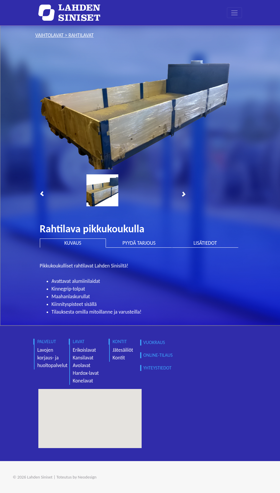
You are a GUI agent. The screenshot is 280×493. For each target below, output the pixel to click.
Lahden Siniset (40, 477)
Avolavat (82, 365)
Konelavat (83, 381)
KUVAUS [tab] (72, 243)
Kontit (119, 358)
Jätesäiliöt (123, 350)
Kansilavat (83, 358)
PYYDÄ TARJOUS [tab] (138, 243)
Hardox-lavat (86, 373)
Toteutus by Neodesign (76, 477)
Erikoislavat (84, 350)
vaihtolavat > (51, 35)
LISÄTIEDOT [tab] (205, 243)
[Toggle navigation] (234, 12)
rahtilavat (81, 35)
